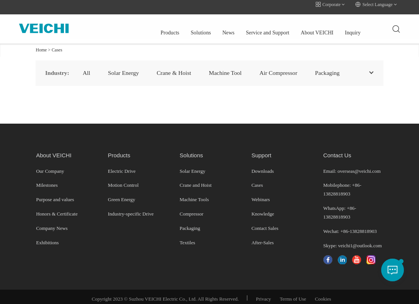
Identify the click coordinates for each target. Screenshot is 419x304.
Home (41, 45)
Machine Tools (194, 195)
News (177, 24)
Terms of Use (293, 294)
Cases (57, 45)
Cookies (323, 294)
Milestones (46, 180)
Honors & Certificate (57, 209)
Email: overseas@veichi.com (352, 166)
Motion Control (123, 180)
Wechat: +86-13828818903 (350, 226)
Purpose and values (55, 195)
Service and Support (216, 24)
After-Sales (262, 237)
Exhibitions (47, 237)
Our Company (50, 166)
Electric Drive (121, 166)
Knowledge (262, 209)
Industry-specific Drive (131, 209)
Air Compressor (283, 68)
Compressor (191, 209)
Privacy (263, 294)
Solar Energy (125, 68)
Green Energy (121, 195)
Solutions (149, 24)
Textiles (187, 237)
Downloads (262, 166)
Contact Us (337, 150)
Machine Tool (229, 68)
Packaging (190, 223)
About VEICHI (266, 24)
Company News (51, 223)
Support (261, 150)
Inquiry (302, 24)
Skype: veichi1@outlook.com (352, 241)
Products (117, 24)
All (86, 68)
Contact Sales (264, 223)
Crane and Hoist (195, 180)
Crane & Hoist (176, 68)
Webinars (260, 195)
